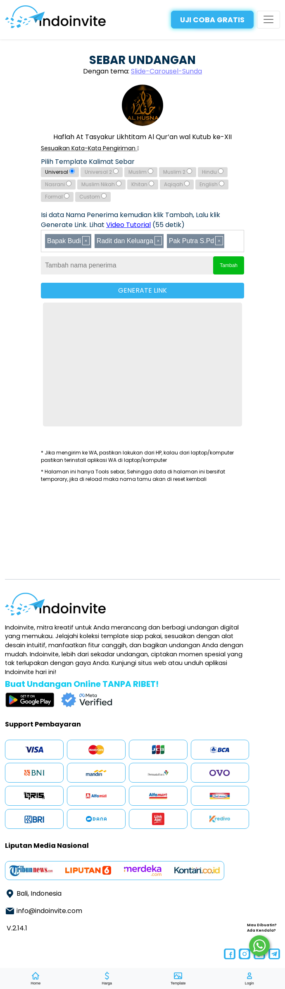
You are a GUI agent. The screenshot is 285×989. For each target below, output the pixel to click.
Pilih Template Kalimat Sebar (88, 161)
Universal (60, 171)
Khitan (142, 184)
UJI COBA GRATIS (212, 20)
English (212, 184)
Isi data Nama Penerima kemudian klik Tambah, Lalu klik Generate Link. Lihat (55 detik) (130, 220)
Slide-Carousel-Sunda (166, 71)
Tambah (229, 265)
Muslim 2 (177, 171)
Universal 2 (102, 171)
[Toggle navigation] (268, 19)
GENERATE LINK (142, 290)
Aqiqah (177, 184)
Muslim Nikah (101, 184)
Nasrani (58, 184)
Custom (93, 196)
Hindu (212, 171)
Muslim (140, 171)
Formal (57, 196)
